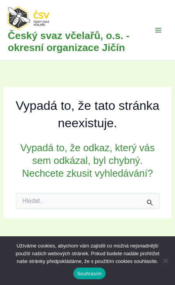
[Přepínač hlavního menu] (159, 30)
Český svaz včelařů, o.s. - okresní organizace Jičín (69, 41)
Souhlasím (89, 273)
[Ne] (165, 261)
